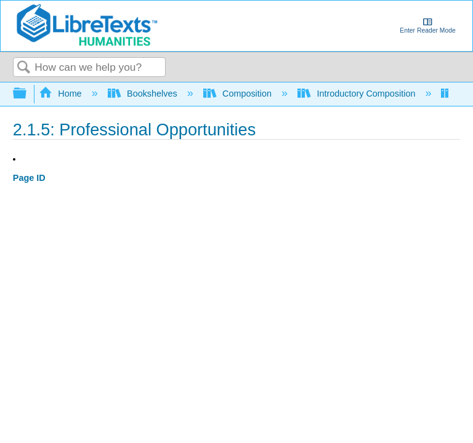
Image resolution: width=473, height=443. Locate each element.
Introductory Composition (357, 93)
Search (24, 68)
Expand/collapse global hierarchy (27, 94)
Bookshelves (144, 93)
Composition (238, 93)
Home (61, 93)
